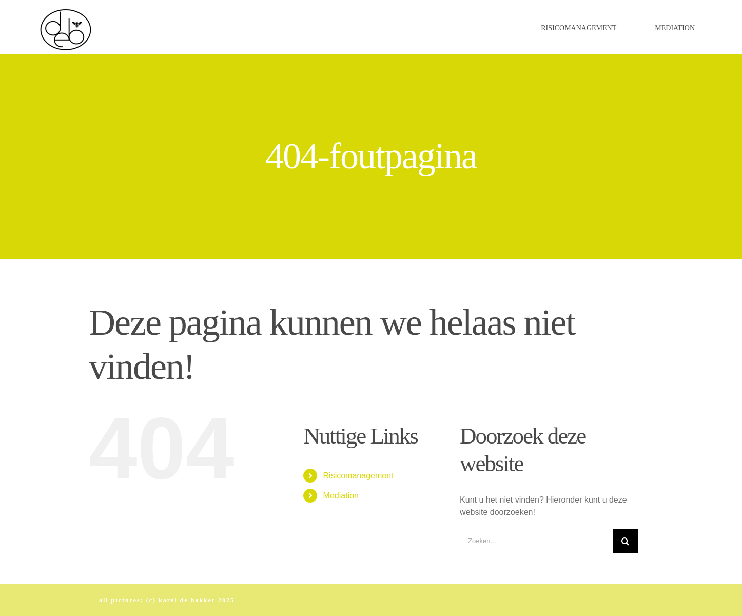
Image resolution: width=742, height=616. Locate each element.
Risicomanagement (358, 475)
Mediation (341, 495)
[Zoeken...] (536, 541)
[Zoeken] (625, 541)
